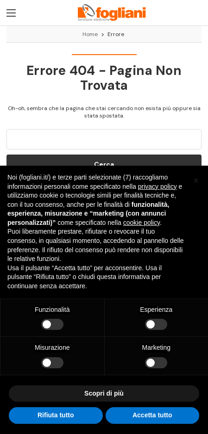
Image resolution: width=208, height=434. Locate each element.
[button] (196, 180)
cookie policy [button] (141, 222)
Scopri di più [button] (104, 393)
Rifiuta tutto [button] (56, 415)
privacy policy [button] (157, 186)
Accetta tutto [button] (152, 415)
